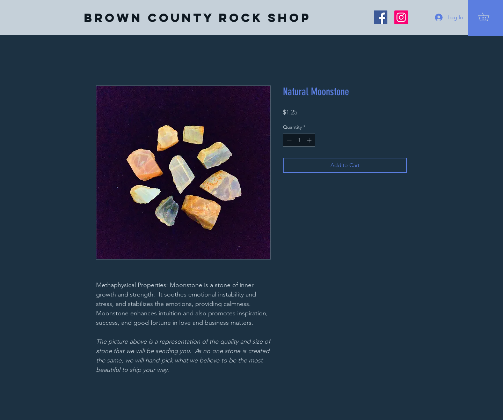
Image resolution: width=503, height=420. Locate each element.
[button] (488, 16)
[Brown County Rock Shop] (197, 17)
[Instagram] (401, 17)
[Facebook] (380, 17)
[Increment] (309, 140)
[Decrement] (288, 140)
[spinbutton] (299, 140)
